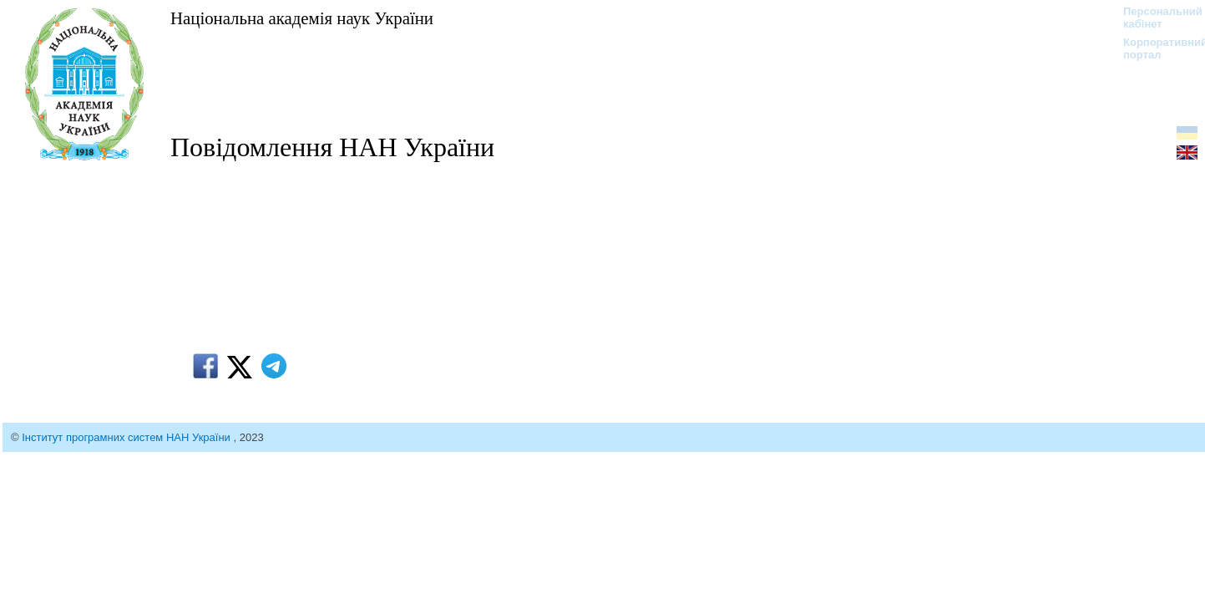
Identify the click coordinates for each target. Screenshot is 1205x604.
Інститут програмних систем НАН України (127, 437)
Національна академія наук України (301, 18)
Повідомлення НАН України (332, 147)
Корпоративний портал (1154, 48)
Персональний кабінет (1154, 17)
